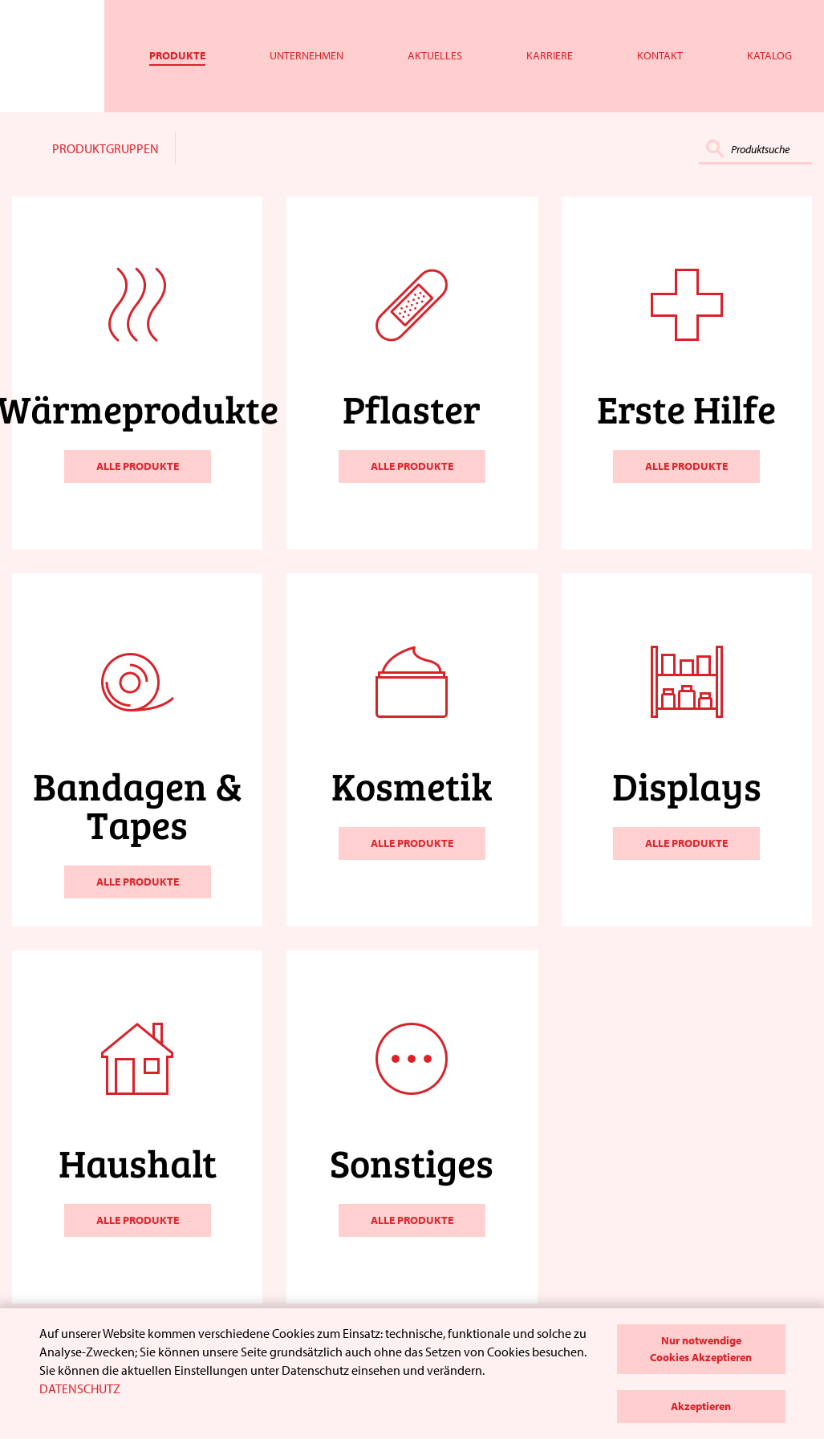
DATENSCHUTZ (79, 1388)
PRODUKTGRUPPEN (105, 148)
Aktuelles (435, 55)
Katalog (769, 55)
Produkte (177, 55)
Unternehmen (306, 55)
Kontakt (660, 55)
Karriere (549, 55)
